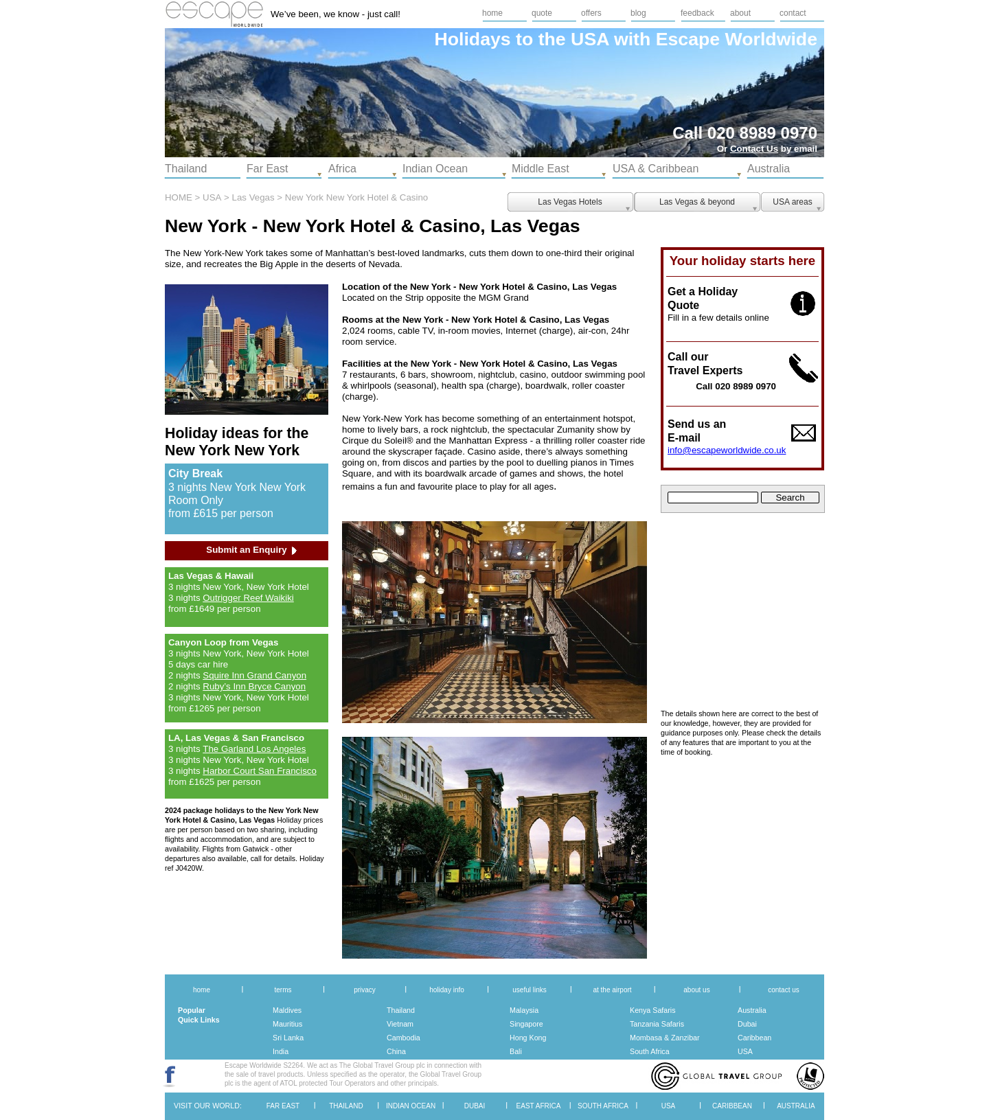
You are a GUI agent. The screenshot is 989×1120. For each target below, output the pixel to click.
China (396, 1051)
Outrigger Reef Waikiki (248, 598)
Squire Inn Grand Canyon (254, 675)
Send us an (697, 424)
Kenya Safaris (653, 1010)
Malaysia (524, 1010)
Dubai (747, 1024)
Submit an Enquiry (246, 550)
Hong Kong (528, 1037)
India (280, 1051)
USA (745, 1051)
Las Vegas (253, 197)
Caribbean (754, 1037)
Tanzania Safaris (657, 1024)
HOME (178, 197)
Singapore (526, 1024)
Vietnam (400, 1024)
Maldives (287, 1010)
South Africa (650, 1051)
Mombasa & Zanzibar (665, 1037)
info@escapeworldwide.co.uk (727, 450)
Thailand (401, 1010)
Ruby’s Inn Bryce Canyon (254, 686)
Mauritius (287, 1024)
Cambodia (403, 1037)
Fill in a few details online (718, 317)
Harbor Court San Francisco (260, 771)
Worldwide (771, 39)
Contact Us (754, 149)
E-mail (684, 438)
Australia (752, 1010)
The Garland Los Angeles (254, 749)
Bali (516, 1051)
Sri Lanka (288, 1037)
